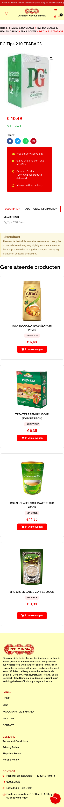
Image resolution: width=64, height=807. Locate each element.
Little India (18, 658)
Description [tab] (12, 208)
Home (3, 27)
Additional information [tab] (41, 208)
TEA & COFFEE (29, 31)
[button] (55, 10)
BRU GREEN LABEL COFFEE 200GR (32, 591)
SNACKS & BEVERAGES (21, 27)
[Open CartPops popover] (55, 798)
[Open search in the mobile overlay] (7, 13)
